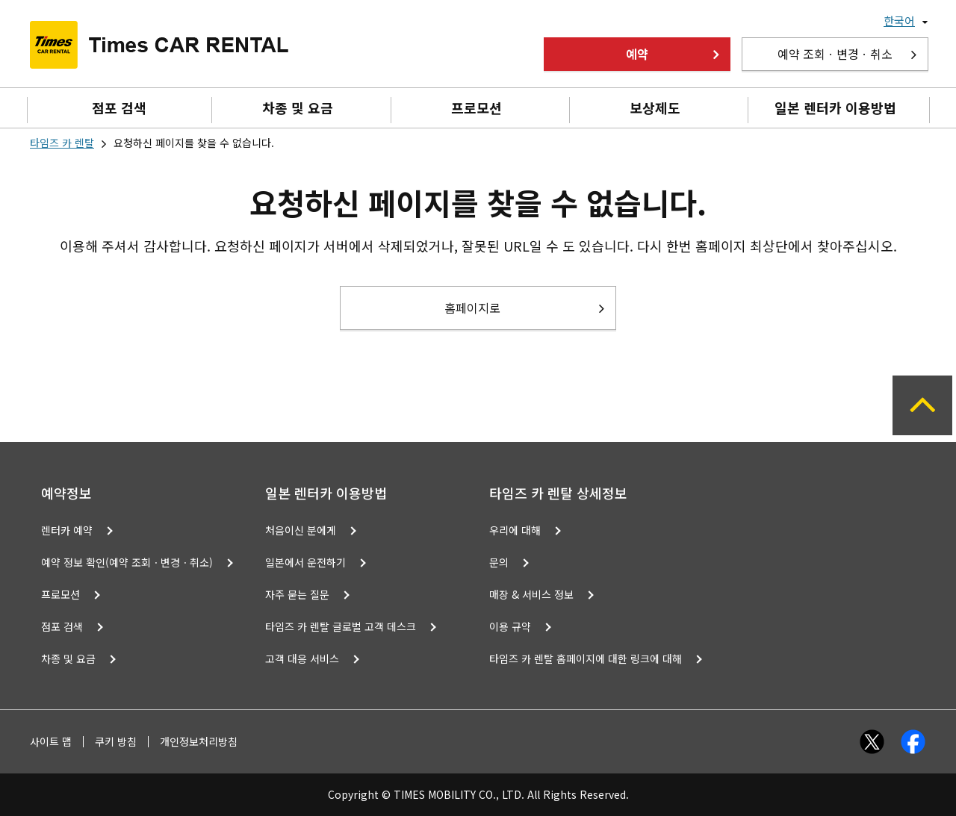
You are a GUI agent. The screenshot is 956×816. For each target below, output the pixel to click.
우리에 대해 (515, 530)
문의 (499, 562)
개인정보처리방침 (199, 741)
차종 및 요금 (297, 107)
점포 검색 (119, 107)
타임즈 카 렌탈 (62, 142)
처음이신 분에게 (300, 530)
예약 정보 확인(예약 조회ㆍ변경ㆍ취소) (127, 562)
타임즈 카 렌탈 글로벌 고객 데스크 (340, 626)
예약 (637, 54)
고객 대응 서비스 (302, 658)
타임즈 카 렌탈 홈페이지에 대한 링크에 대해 (585, 658)
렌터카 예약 (67, 530)
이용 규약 (510, 626)
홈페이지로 (472, 308)
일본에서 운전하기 (305, 562)
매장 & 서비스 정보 (531, 594)
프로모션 (476, 107)
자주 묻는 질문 (297, 594)
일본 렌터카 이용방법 (835, 107)
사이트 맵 (51, 741)
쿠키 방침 (116, 741)
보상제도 (655, 107)
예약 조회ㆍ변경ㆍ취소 (835, 54)
